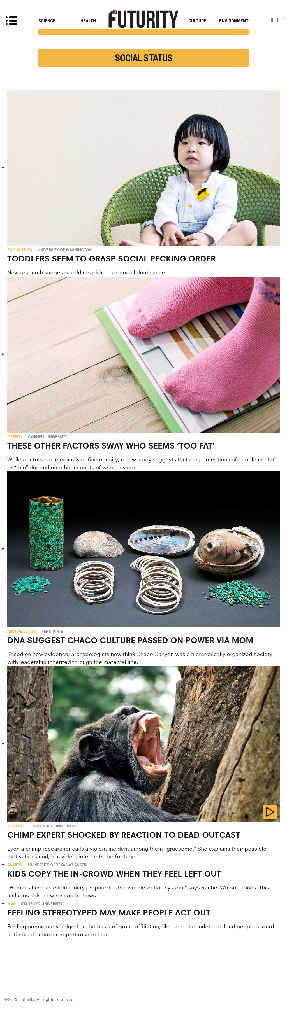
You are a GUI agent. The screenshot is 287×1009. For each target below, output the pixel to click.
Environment (234, 21)
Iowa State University (53, 825)
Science (46, 21)
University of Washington (65, 249)
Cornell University (47, 436)
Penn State (52, 631)
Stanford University (42, 903)
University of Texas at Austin (58, 864)
